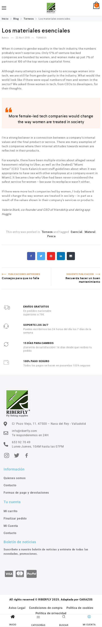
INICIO (12, 624)
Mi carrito (11, 511)
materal (90, 232)
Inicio (5, 18)
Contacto (10, 485)
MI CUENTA (89, 624)
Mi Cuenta (11, 526)
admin (5, 37)
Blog (16, 18)
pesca (51, 236)
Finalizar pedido (15, 518)
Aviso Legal (17, 608)
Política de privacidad (51, 613)
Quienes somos (14, 478)
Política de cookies (79, 608)
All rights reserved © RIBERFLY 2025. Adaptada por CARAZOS (51, 599)
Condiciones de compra (46, 608)
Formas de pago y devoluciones (26, 492)
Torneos (29, 18)
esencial (76, 232)
